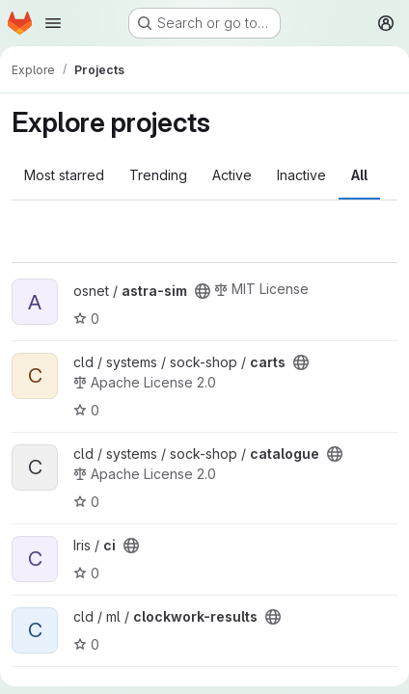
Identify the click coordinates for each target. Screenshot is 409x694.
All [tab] (359, 175)
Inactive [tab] (301, 175)
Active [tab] (232, 175)
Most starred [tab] (64, 175)
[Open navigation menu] (53, 23)
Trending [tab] (158, 175)
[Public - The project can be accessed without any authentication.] (202, 291)
